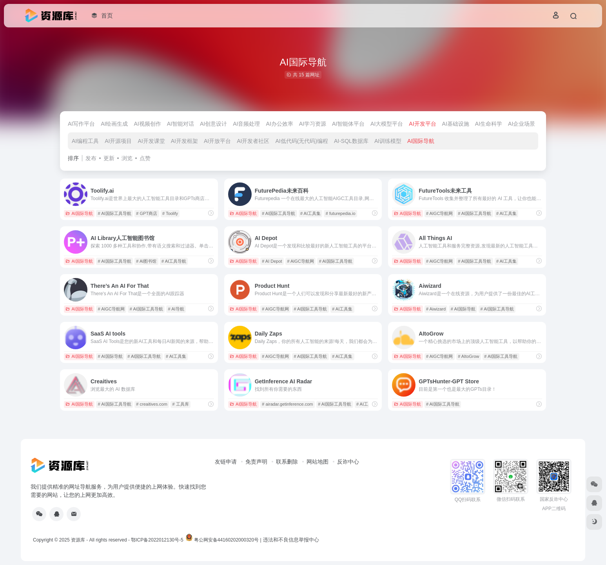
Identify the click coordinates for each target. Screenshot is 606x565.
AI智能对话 (180, 124)
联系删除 (287, 461)
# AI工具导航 (173, 261)
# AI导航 (176, 309)
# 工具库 (180, 404)
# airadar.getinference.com (287, 404)
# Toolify (170, 213)
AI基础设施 (455, 124)
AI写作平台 (81, 124)
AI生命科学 (488, 124)
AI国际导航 (420, 141)
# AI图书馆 (146, 261)
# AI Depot (272, 261)
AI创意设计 (213, 124)
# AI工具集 (310, 213)
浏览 (127, 158)
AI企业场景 (521, 124)
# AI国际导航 (463, 309)
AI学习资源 (312, 124)
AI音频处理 (246, 124)
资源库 (78, 540)
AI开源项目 (118, 141)
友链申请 (226, 461)
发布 (90, 158)
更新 (108, 158)
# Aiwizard (436, 309)
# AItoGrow (468, 356)
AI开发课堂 (151, 141)
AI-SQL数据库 (351, 141)
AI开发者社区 (253, 141)
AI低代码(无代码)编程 (301, 141)
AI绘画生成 (114, 124)
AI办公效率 (279, 124)
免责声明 (256, 461)
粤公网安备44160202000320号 (226, 540)
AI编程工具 (85, 141)
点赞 (145, 158)
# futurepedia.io (341, 213)
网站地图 (317, 461)
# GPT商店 (146, 213)
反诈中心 (348, 461)
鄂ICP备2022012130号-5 (157, 540)
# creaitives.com (151, 404)
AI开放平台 (217, 141)
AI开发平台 (422, 124)
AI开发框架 (184, 141)
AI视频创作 (147, 124)
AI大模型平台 (386, 124)
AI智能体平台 (348, 124)
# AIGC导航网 (439, 213)
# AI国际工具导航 (114, 213)
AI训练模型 (387, 141)
